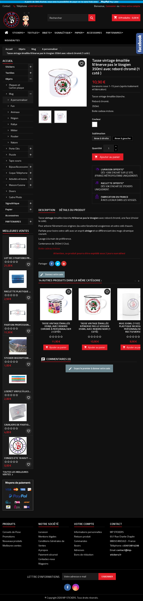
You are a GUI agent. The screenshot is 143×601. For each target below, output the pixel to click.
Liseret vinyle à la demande (18, 391)
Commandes (80, 541)
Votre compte (84, 524)
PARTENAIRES (113, 32)
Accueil (8, 61)
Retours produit (82, 536)
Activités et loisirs (18, 179)
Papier (79, 32)
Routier (14, 136)
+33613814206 (35, 6)
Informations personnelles (88, 532)
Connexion (111, 6)
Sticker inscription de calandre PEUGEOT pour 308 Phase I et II (18, 358)
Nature (14, 142)
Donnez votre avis (51, 274)
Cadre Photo (15, 197)
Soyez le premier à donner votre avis (89, 368)
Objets (46, 32)
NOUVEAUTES (12, 40)
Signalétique (62, 32)
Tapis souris (15, 160)
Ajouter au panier (107, 157)
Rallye (14, 124)
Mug (11, 94)
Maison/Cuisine (17, 185)
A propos (43, 550)
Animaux (15, 112)
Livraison (43, 532)
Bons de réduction (83, 554)
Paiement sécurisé (48, 554)
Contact (6, 6)
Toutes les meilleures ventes (15, 473)
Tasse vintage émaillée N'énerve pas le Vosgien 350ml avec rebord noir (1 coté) (94, 327)
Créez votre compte (130, 6)
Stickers (17, 32)
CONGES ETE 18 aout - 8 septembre (18, 458)
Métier (14, 130)
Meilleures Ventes (16, 231)
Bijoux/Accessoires (19, 167)
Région (14, 118)
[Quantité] (109, 148)
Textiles (32, 32)
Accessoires (94, 32)
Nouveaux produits (12, 541)
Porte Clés (14, 148)
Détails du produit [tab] (72, 210)
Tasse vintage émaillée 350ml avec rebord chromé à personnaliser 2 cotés (56, 327)
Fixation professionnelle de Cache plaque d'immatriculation (18, 324)
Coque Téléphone (18, 173)
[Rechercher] (71, 17)
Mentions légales (47, 536)
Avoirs (77, 545)
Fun (13, 106)
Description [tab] (46, 210)
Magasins (43, 563)
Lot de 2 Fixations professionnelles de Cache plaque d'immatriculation (18, 258)
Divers (12, 191)
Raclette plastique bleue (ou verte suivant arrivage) (18, 291)
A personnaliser (19, 100)
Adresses (79, 550)
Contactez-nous (46, 559)
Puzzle (12, 154)
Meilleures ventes (12, 545)
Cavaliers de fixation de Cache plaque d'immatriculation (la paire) (18, 424)
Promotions (9, 536)
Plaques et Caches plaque (16, 86)
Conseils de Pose (12, 532)
